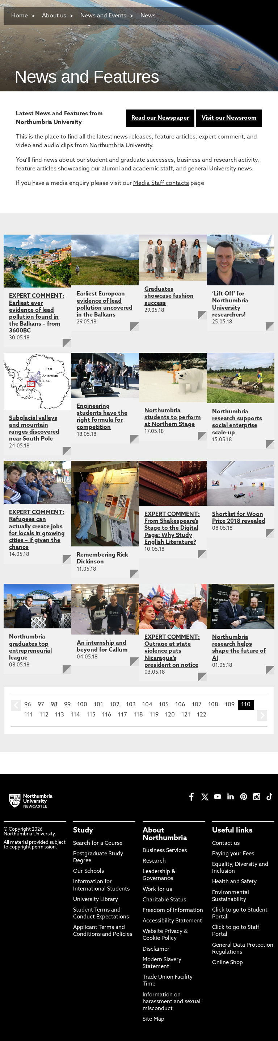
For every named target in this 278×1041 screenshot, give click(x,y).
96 (27, 705)
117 (122, 715)
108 (213, 705)
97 (41, 705)
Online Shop (227, 963)
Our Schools (88, 871)
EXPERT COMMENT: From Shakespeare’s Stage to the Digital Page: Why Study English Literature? (172, 528)
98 (54, 705)
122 (201, 715)
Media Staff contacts (161, 183)
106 (180, 705)
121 (185, 715)
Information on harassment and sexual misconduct (172, 1002)
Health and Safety (234, 882)
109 (230, 705)
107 (197, 705)
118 (138, 715)
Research (154, 861)
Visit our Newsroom (229, 118)
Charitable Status (164, 900)
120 (170, 715)
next (262, 715)
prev (16, 705)
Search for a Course (97, 843)
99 (67, 705)
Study (83, 830)
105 (164, 705)
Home (19, 16)
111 (28, 715)
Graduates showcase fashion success (169, 296)
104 (147, 705)
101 (98, 705)
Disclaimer (156, 949)
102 (114, 705)
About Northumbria (165, 834)
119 (154, 715)
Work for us (157, 889)
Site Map (153, 1019)
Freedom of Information (173, 910)
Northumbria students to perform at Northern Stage (172, 417)
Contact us (226, 843)
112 (44, 715)
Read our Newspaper (160, 118)
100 (82, 705)
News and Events (103, 16)
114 (75, 715)
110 (245, 705)
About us (54, 16)
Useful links (232, 830)
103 (131, 705)
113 (59, 715)
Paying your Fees (233, 854)
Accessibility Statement (172, 921)
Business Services (165, 851)
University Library (95, 899)
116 (106, 715)
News (148, 16)
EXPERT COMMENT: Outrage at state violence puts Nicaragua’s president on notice (172, 651)
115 (91, 715)
